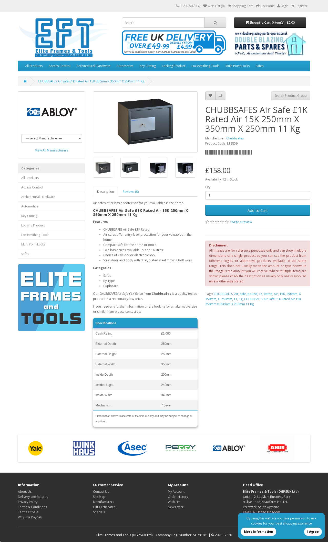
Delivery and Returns (33, 497)
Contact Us (101, 491)
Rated (268, 294)
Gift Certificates (104, 507)
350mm (210, 299)
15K (282, 294)
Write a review (241, 222)
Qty (207, 187)
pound (252, 294)
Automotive (125, 66)
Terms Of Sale (28, 512)
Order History (178, 497)
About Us (25, 491)
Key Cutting (148, 66)
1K (260, 294)
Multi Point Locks (237, 66)
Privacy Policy (27, 502)
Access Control (59, 66)
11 (235, 299)
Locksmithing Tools (205, 66)
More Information (258, 531)
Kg (240, 299)
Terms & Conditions (32, 507)
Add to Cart (258, 210)
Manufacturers (103, 502)
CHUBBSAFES (223, 294)
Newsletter (175, 507)
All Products (34, 66)
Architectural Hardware (93, 66)
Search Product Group (290, 95)
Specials (99, 512)
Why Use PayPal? (30, 517)
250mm (292, 294)
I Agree (313, 531)
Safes (259, 66)
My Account (176, 491)
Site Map (99, 497)
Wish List (174, 502)
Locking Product (173, 66)
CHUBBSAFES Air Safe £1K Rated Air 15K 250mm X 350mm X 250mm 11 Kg (91, 81)
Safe (243, 294)
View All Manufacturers (51, 150)
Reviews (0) (131, 191)
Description (105, 191)
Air (236, 294)
